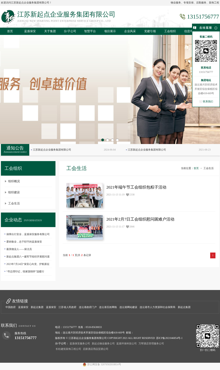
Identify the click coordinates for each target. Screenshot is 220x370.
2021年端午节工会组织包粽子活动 (136, 187)
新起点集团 (37, 307)
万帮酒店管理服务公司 (151, 343)
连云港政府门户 (88, 307)
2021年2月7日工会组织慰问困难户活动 (140, 219)
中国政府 (10, 307)
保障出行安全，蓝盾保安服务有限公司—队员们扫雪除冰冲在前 (27, 235)
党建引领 (150, 31)
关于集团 (50, 31)
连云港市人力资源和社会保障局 (157, 307)
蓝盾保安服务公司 (80, 343)
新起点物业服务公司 (103, 343)
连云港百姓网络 (108, 307)
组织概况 (14, 181)
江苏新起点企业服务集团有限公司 (52, 149)
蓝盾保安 (30, 31)
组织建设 (14, 192)
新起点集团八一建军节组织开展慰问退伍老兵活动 (27, 257)
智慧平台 (90, 31)
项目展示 (110, 31)
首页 (10, 31)
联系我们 (208, 101)
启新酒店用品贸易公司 (95, 349)
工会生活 (14, 203)
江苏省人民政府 (67, 307)
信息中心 (190, 31)
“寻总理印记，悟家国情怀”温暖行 (25, 271)
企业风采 (130, 31)
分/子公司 (70, 31)
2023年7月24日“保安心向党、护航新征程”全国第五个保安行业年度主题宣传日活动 (28, 265)
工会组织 (170, 31)
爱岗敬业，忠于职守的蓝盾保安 (24, 241)
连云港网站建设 (128, 307)
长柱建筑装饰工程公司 (68, 349)
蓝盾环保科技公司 (126, 343)
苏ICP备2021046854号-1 (169, 338)
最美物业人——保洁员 (19, 249)
